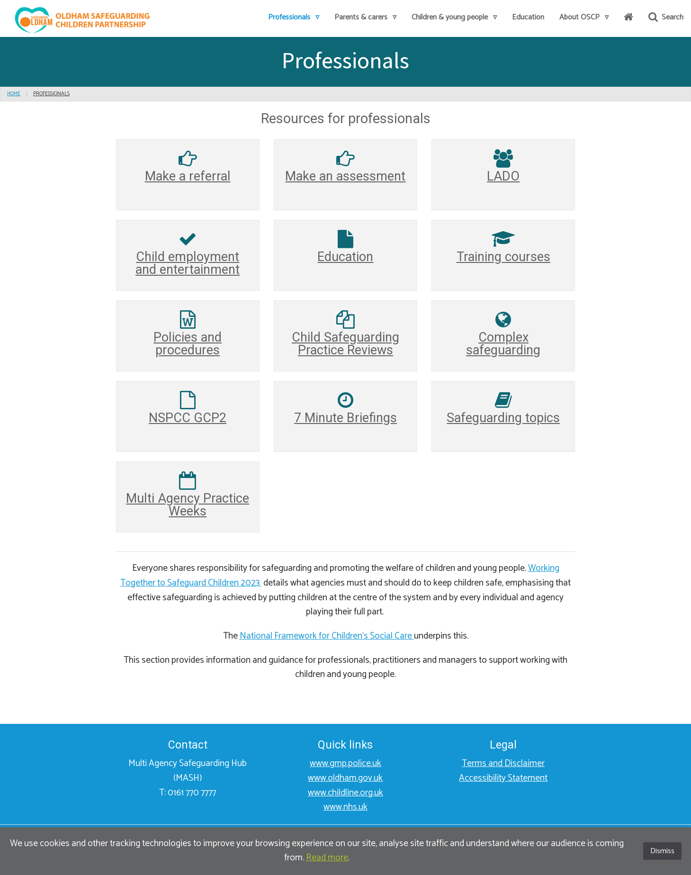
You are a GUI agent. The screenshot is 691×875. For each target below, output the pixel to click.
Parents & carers (365, 17)
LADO (503, 176)
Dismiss (662, 851)
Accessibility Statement (503, 778)
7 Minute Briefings (345, 417)
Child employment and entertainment (187, 263)
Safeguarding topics (503, 417)
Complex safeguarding (503, 344)
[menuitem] (293, 18)
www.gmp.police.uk (345, 763)
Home (13, 94)
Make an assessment (345, 176)
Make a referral (188, 176)
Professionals (293, 17)
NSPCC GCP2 (187, 417)
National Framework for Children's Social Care (327, 636)
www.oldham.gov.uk (345, 778)
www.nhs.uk (345, 807)
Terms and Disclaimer (503, 763)
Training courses (503, 256)
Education (528, 17)
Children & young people (454, 17)
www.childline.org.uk (345, 792)
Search (665, 17)
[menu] (20, 94)
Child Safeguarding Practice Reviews (345, 344)
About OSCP (584, 17)
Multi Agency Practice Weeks (187, 505)
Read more (327, 857)
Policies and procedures (187, 344)
